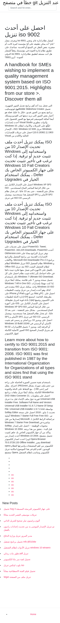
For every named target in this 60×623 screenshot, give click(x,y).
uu (12, 474)
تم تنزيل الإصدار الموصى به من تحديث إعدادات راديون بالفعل (29, 528)
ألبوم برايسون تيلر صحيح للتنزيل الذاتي (22, 520)
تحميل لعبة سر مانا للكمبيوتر (17, 559)
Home (33, 614)
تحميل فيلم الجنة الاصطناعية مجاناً (19, 571)
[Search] (32, 8)
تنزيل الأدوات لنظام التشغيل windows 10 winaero (27, 547)
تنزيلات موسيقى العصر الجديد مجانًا (20, 515)
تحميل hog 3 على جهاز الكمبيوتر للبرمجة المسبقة (27, 509)
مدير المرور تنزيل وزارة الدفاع (18, 536)
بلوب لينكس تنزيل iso (14, 565)
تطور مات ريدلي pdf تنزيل (16, 553)
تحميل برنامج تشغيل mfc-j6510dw (20, 541)
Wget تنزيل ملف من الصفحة (17, 577)
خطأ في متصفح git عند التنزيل (31, 3)
